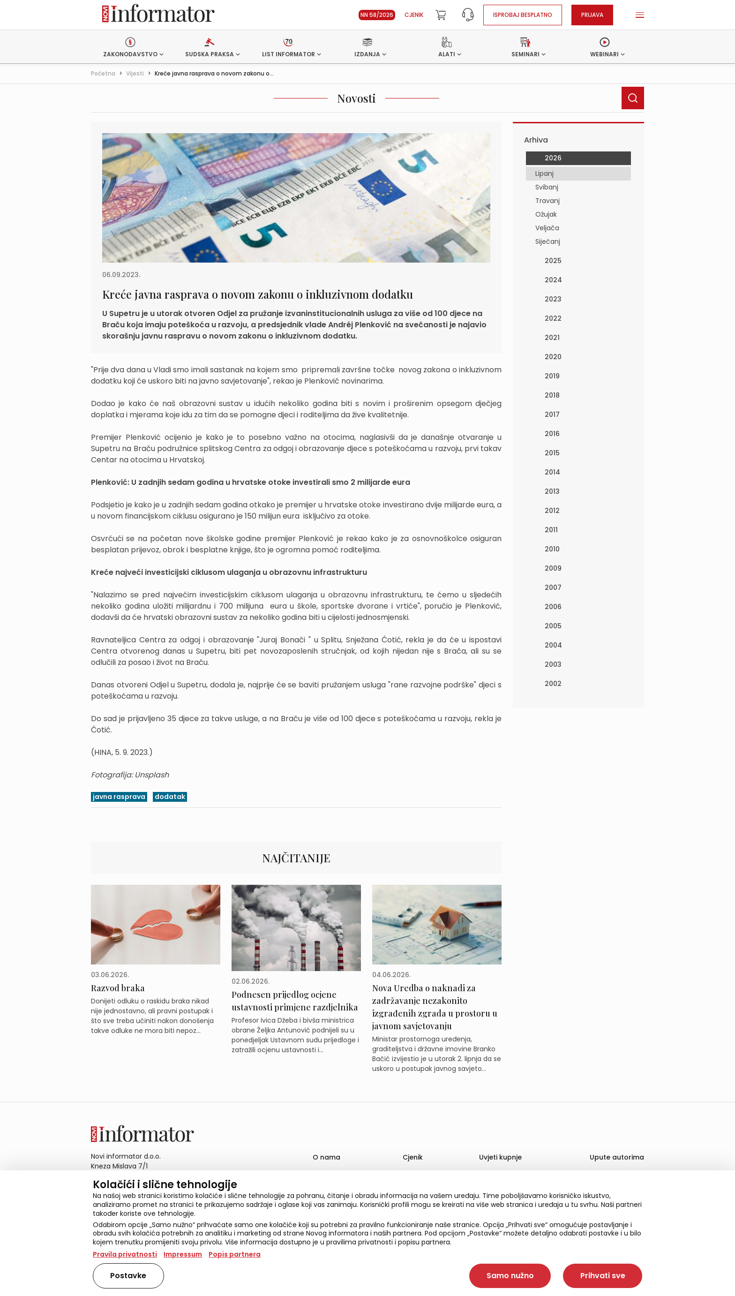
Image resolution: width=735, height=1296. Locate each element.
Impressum (183, 1254)
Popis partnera (235, 1254)
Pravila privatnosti (125, 1254)
